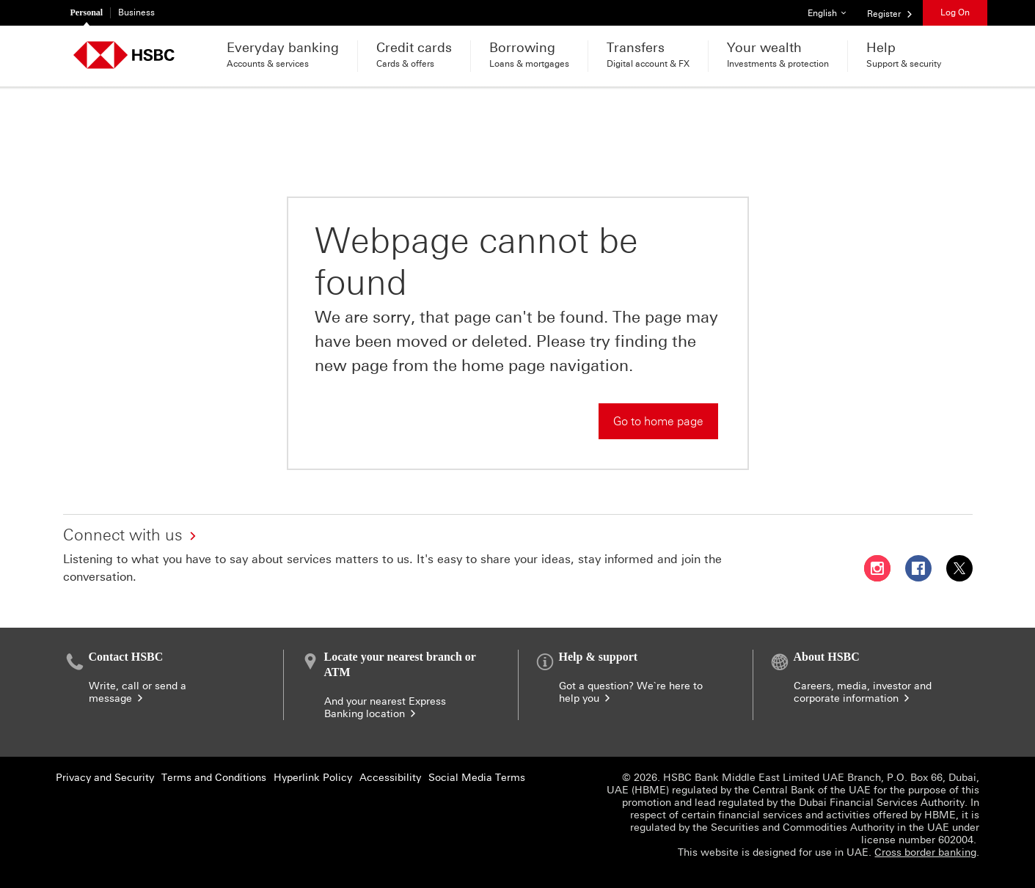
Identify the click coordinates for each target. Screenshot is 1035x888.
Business (136, 12)
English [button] (832, 9)
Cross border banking (925, 852)
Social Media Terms (476, 777)
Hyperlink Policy (313, 777)
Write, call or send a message (137, 692)
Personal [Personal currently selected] (86, 12)
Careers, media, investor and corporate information (863, 692)
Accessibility (390, 777)
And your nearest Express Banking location (385, 707)
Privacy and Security (105, 777)
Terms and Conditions (213, 777)
